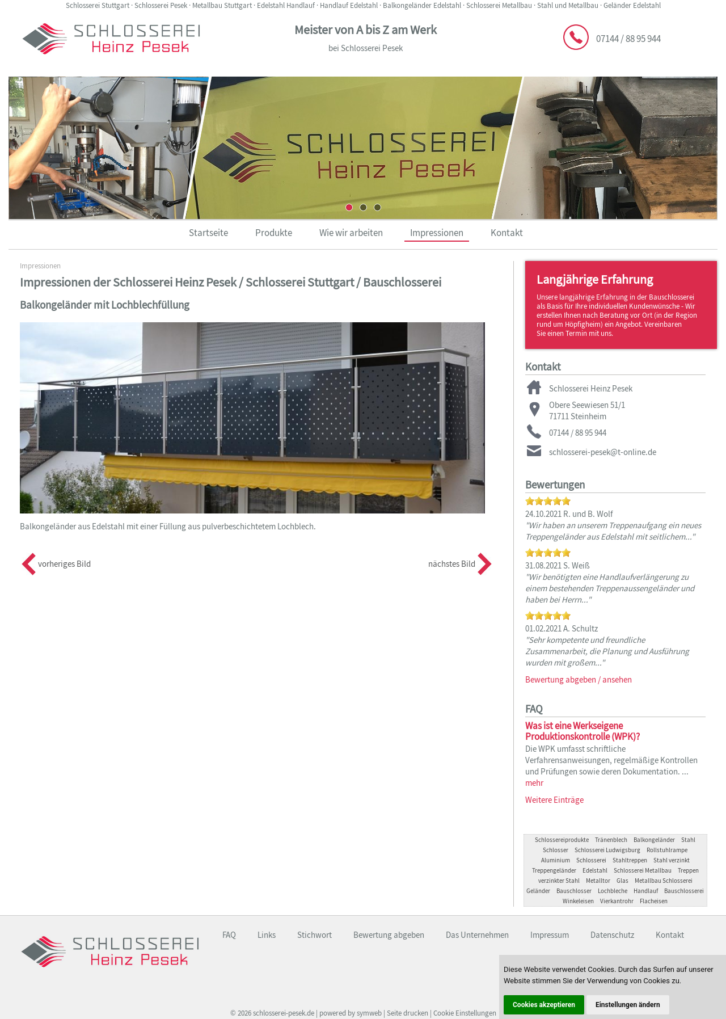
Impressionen (436, 232)
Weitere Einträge (554, 799)
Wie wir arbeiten (351, 232)
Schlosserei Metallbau (643, 870)
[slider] (548, 501)
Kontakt (507, 232)
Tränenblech (611, 840)
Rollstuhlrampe (667, 850)
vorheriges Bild (64, 563)
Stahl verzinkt (671, 860)
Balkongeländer (654, 840)
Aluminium (555, 860)
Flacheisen (654, 901)
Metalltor (598, 881)
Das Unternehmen (477, 934)
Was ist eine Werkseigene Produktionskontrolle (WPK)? (582, 731)
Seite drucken (407, 1013)
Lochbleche (612, 891)
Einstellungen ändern (628, 1005)
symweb (369, 1013)
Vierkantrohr (617, 901)
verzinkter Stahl (559, 881)
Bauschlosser (574, 891)
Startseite (208, 232)
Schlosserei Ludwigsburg (607, 850)
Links (267, 934)
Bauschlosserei (684, 891)
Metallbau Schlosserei (664, 881)
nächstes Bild (451, 563)
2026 (244, 1013)
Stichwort (314, 934)
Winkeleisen (578, 901)
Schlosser (555, 850)
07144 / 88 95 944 (628, 38)
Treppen (688, 870)
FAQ (229, 934)
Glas (622, 881)
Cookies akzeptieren (544, 1005)
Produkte (273, 232)
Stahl (688, 840)
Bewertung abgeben (388, 934)
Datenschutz (612, 934)
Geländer (538, 891)
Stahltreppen (630, 860)
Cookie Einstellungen (464, 1013)
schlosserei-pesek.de (283, 1013)
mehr (534, 782)
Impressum (549, 934)
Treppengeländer (554, 870)
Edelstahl (595, 870)
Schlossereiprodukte (562, 840)
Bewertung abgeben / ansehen (578, 679)
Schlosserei (591, 860)
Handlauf (646, 891)
